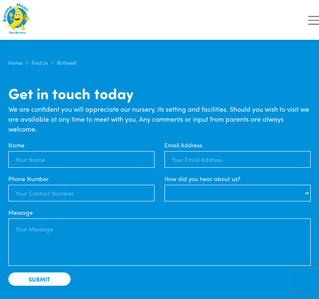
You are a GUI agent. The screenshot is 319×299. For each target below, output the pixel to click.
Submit (39, 279)
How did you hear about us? (202, 178)
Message (20, 212)
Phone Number (28, 178)
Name (16, 145)
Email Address (183, 145)
